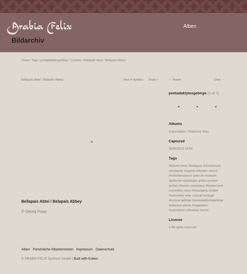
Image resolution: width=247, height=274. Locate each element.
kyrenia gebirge (180, 200)
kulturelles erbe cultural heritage (192, 195)
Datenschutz (105, 249)
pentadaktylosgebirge (54, 60)
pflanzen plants (180, 205)
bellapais (196, 165)
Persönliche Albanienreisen (53, 249)
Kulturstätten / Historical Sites (189, 131)
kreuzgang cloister (205, 190)
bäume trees (178, 165)
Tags (35, 60)
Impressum (84, 249)
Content (76, 60)
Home (25, 60)
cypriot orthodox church (202, 170)
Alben (189, 26)
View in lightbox (133, 79)
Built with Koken (86, 259)
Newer (176, 79)
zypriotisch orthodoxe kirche (189, 210)
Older (217, 79)
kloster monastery (192, 185)
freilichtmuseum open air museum (193, 175)
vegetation (201, 205)
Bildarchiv (28, 40)
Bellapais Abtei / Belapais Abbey (105, 60)
